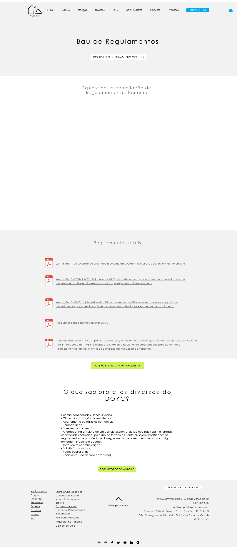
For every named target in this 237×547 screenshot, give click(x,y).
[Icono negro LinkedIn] (131, 542)
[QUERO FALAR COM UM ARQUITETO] (117, 365)
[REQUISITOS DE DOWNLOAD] (117, 469)
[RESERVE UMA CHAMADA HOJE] (183, 487)
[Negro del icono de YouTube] (125, 542)
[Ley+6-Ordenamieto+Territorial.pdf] (49, 263)
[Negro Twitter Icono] (118, 542)
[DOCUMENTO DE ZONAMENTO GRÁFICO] (118, 57)
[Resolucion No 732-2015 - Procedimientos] (49, 303)
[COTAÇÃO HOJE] (197, 10)
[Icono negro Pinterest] (105, 542)
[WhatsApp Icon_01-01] (138, 542)
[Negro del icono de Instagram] (99, 542)
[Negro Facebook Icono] (112, 542)
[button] (65, 10)
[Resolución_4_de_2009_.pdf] (49, 280)
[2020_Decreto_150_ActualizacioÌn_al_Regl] (49, 344)
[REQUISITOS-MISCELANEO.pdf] (49, 324)
